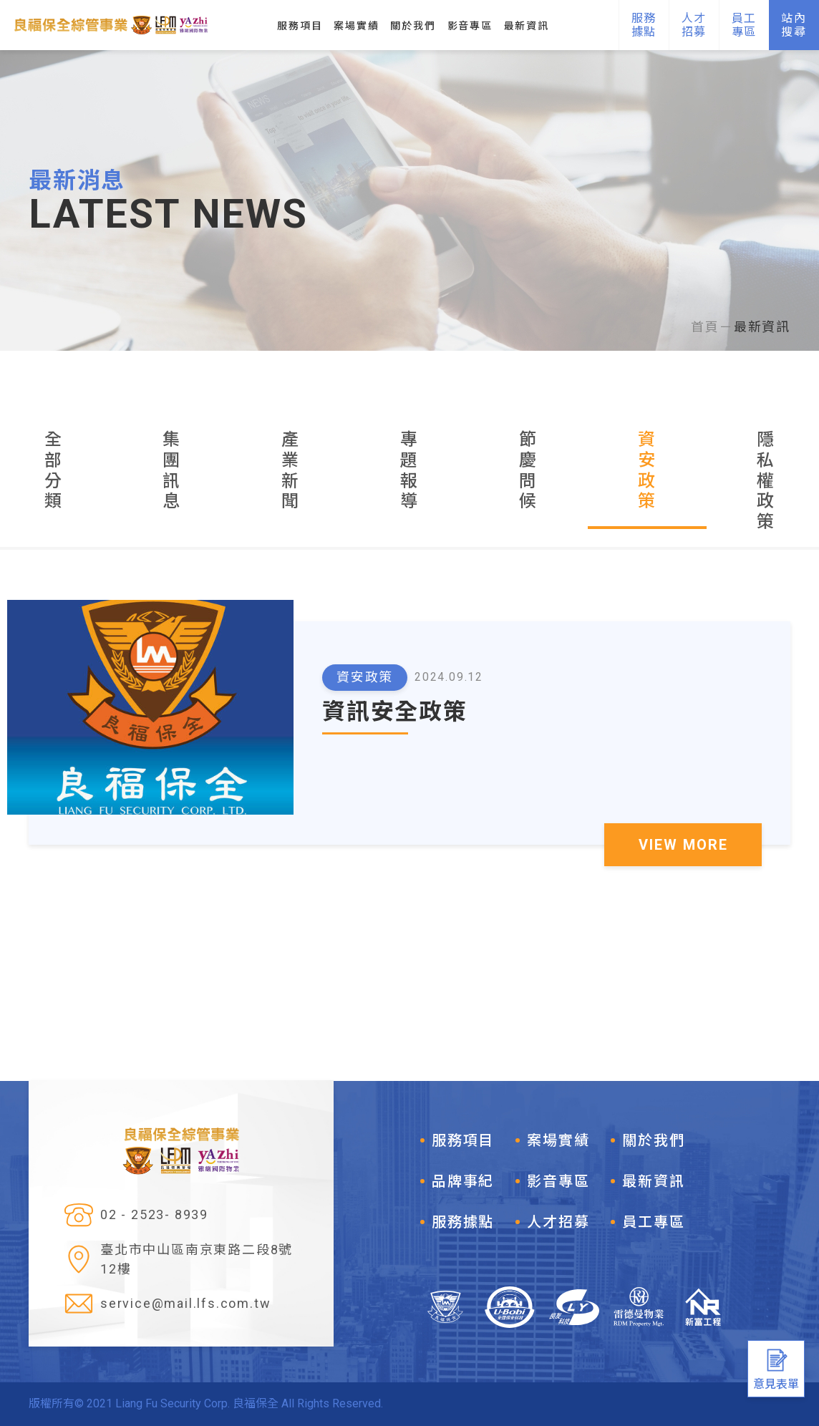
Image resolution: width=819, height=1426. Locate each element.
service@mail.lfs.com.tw (185, 1303)
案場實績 (558, 1140)
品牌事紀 (463, 1181)
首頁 (705, 326)
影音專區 (558, 1181)
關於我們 (653, 1140)
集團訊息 (172, 470)
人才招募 (558, 1222)
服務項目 (463, 1140)
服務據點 (463, 1222)
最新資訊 (762, 326)
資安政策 (647, 470)
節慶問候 (528, 470)
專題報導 (409, 470)
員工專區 (653, 1222)
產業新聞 (290, 470)
